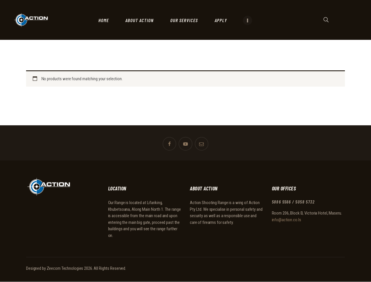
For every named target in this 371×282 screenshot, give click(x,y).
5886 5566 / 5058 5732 (295, 201)
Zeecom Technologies (65, 268)
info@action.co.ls (286, 219)
